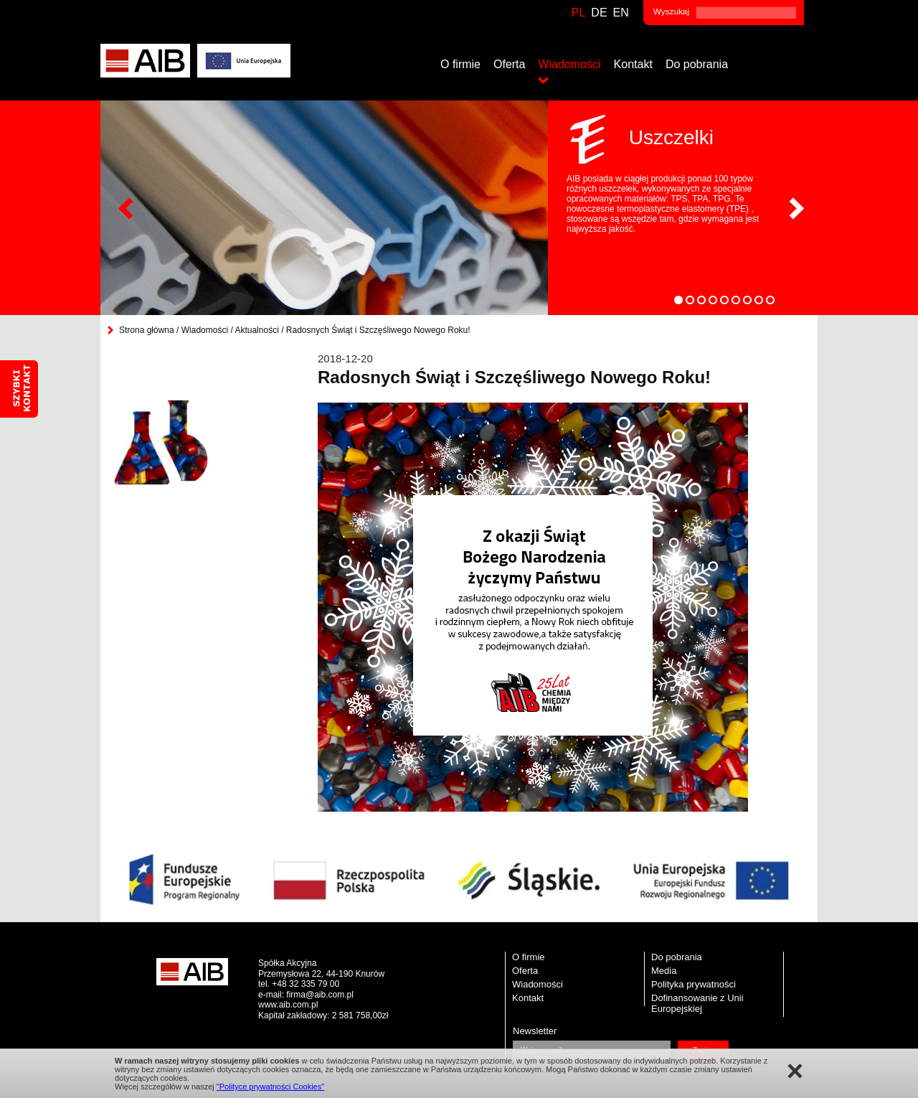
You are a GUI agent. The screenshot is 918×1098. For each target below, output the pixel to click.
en (621, 12)
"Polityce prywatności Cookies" (270, 1086)
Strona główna (146, 330)
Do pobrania (697, 64)
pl (579, 12)
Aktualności (256, 330)
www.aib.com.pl (288, 1005)
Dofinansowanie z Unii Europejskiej (697, 1003)
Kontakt (633, 64)
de (599, 12)
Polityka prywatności (693, 984)
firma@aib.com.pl (320, 995)
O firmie (460, 64)
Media (663, 970)
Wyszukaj (671, 11)
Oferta (509, 64)
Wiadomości (569, 64)
